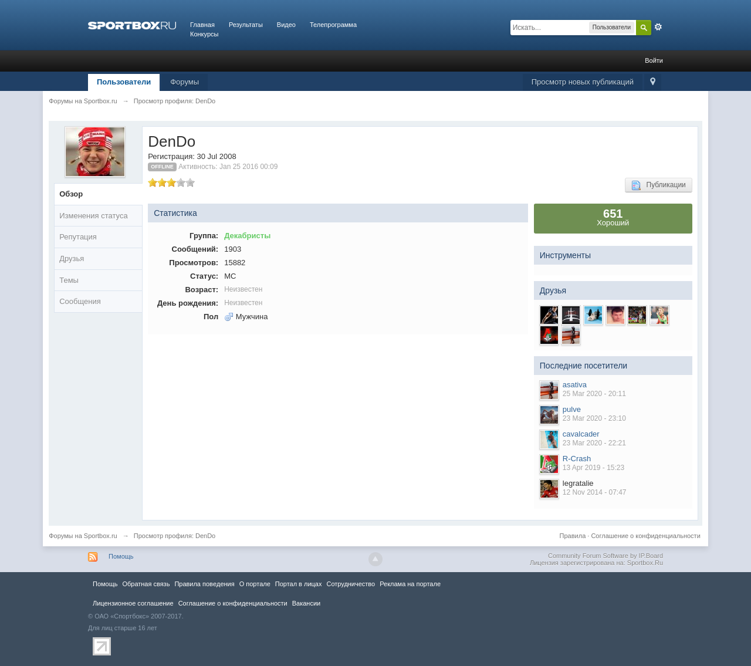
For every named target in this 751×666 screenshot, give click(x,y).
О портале (254, 583)
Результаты (246, 24)
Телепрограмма (333, 24)
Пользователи (124, 81)
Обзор (71, 194)
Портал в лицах (298, 583)
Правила (573, 535)
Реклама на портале (410, 583)
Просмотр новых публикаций (583, 81)
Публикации (658, 185)
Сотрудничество (350, 583)
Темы (69, 280)
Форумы (184, 81)
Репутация (78, 236)
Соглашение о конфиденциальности (645, 535)
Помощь (121, 556)
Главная (202, 24)
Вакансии (306, 603)
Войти (654, 60)
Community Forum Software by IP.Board (605, 555)
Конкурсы (204, 34)
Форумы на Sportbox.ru (83, 535)
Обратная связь (146, 583)
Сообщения (80, 301)
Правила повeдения (204, 583)
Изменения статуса (93, 215)
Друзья (71, 258)
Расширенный (658, 27)
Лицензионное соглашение (133, 603)
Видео (286, 24)
